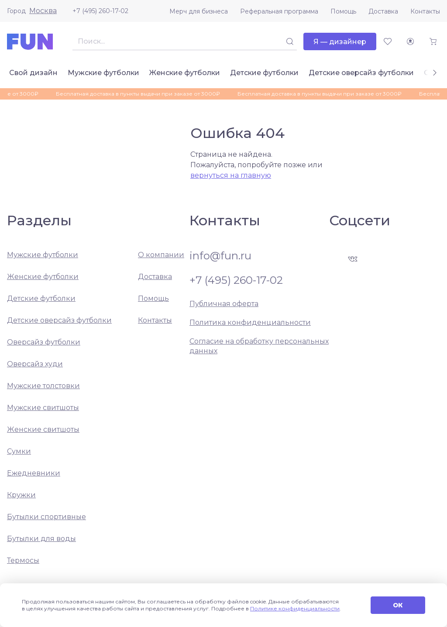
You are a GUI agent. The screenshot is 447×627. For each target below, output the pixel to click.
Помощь (343, 11)
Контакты (425, 11)
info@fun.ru (220, 256)
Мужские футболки (103, 73)
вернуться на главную (230, 175)
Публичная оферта (223, 304)
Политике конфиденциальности (295, 608)
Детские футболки (264, 73)
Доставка (383, 11)
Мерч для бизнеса (198, 11)
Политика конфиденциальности (250, 322)
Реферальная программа (279, 11)
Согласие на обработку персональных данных (259, 346)
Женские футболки (184, 73)
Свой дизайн (33, 73)
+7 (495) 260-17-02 (100, 11)
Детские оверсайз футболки (361, 73)
